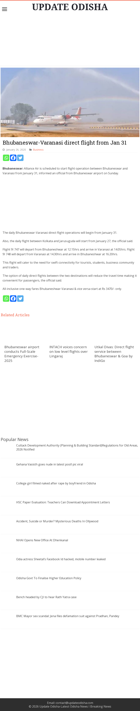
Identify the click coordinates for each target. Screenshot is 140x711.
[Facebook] (13, 158)
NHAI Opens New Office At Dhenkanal (42, 540)
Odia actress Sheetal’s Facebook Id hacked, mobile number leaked (61, 559)
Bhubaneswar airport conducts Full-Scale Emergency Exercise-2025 (21, 354)
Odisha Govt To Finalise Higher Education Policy (48, 578)
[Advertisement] (70, 40)
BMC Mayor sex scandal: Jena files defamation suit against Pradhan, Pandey (67, 616)
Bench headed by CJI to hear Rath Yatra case (46, 597)
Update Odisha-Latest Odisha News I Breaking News (75, 706)
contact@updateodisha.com (74, 703)
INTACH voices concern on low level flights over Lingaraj (68, 351)
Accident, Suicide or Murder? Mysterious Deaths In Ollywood (57, 521)
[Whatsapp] (6, 158)
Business (38, 149)
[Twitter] (20, 158)
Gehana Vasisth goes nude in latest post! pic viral (49, 464)
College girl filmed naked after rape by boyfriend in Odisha (56, 483)
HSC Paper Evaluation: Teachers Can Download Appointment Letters (63, 502)
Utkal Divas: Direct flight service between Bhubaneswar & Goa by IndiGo (114, 354)
